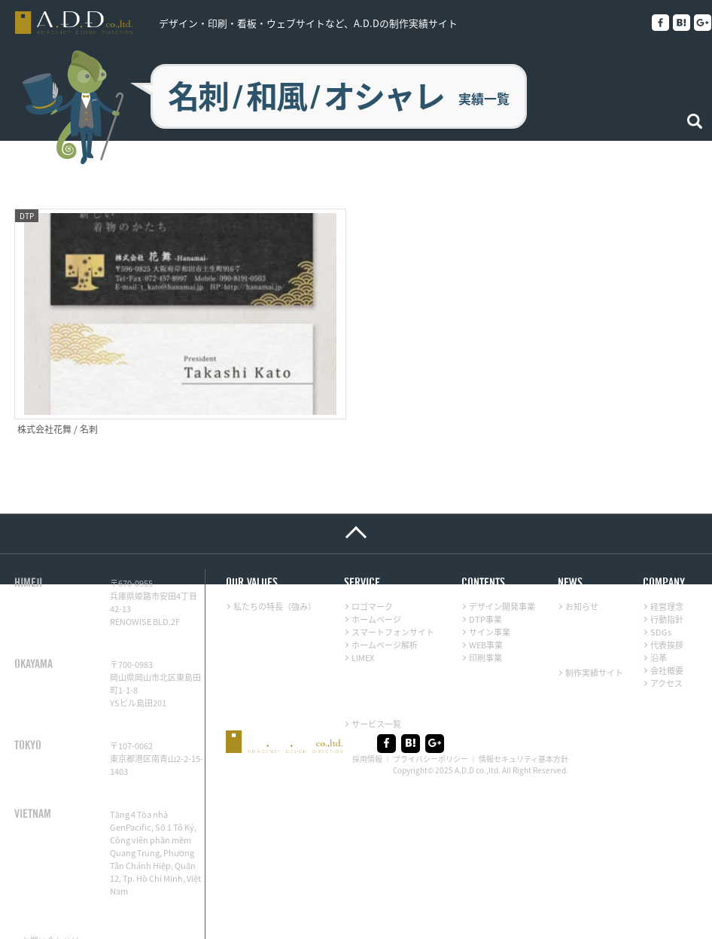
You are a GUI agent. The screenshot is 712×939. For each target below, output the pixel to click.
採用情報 (367, 718)
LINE (30, 912)
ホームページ (376, 578)
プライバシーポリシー (430, 718)
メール (93, 912)
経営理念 (666, 565)
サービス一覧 (376, 682)
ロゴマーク (372, 565)
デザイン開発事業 (502, 565)
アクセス (666, 642)
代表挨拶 (666, 603)
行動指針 (666, 578)
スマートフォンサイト (392, 590)
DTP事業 (485, 578)
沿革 (658, 616)
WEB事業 (486, 603)
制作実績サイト (594, 631)
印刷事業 (485, 616)
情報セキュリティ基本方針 (523, 718)
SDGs (660, 590)
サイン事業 (489, 590)
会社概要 (666, 629)
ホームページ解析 (384, 603)
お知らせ (581, 565)
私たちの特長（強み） (274, 565)
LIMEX (362, 616)
